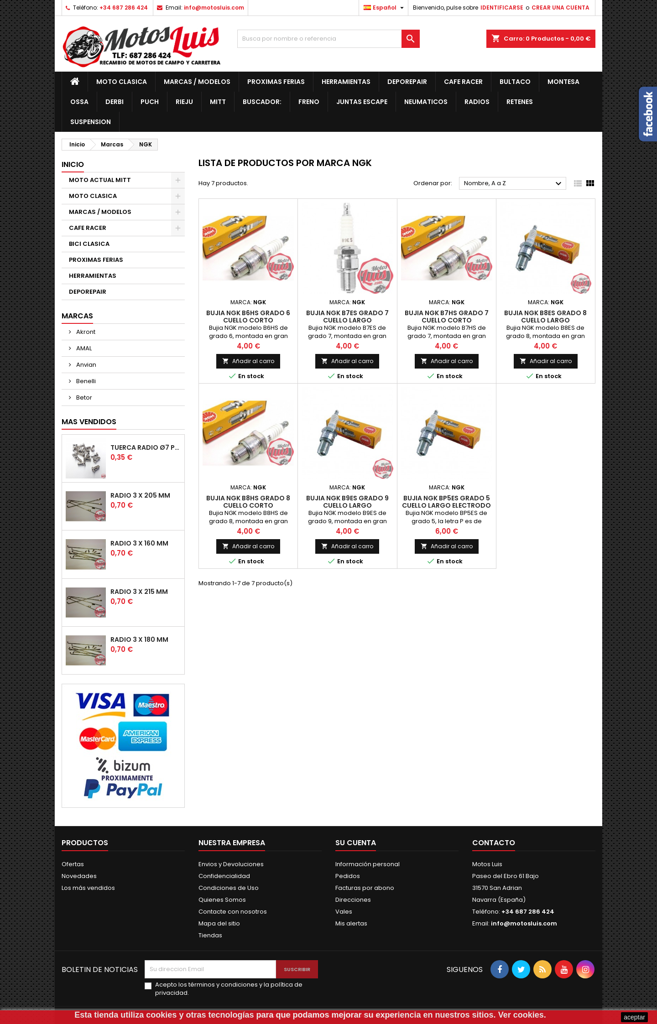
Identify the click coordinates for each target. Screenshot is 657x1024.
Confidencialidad (224, 876)
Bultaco (515, 81)
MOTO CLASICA (121, 81)
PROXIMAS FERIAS (276, 81)
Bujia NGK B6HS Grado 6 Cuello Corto (248, 316)
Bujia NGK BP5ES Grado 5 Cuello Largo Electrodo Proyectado (446, 505)
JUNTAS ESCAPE (361, 101)
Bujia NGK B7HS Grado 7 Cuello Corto (447, 316)
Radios (477, 101)
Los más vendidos (88, 888)
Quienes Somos (222, 899)
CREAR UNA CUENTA (560, 7)
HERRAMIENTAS (346, 81)
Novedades (79, 876)
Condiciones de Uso (228, 888)
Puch (150, 101)
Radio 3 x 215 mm (139, 591)
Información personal (367, 864)
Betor (83, 397)
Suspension (90, 121)
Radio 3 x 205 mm (140, 495)
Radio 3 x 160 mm (139, 543)
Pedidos (347, 876)
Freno (308, 101)
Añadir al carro (248, 361)
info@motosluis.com (214, 7)
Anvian (85, 364)
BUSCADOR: (262, 101)
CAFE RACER (463, 81)
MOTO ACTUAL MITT (100, 180)
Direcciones (353, 899)
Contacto (493, 842)
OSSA (79, 101)
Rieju (184, 101)
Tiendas (210, 935)
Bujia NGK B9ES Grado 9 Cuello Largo (347, 502)
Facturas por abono (364, 888)
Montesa (563, 81)
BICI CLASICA (89, 243)
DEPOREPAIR (407, 81)
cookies (161, 1014)
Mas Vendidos (89, 421)
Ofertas (73, 864)
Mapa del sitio (219, 923)
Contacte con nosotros (232, 911)
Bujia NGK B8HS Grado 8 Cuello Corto (248, 502)
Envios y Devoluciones (231, 864)
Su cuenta (355, 842)
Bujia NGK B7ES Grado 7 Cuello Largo (347, 316)
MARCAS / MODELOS (197, 81)
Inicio (73, 164)
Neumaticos (426, 101)
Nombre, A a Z (514, 183)
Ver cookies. (522, 1014)
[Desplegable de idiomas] (385, 8)
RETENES (519, 101)
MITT (218, 101)
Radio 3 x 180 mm (139, 639)
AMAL (83, 348)
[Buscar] (328, 39)
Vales (343, 911)
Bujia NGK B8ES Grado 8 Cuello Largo (545, 316)
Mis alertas (351, 923)
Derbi (114, 101)
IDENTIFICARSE (501, 7)
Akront (85, 331)
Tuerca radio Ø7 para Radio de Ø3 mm (145, 447)
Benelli (85, 381)
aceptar (634, 1017)
